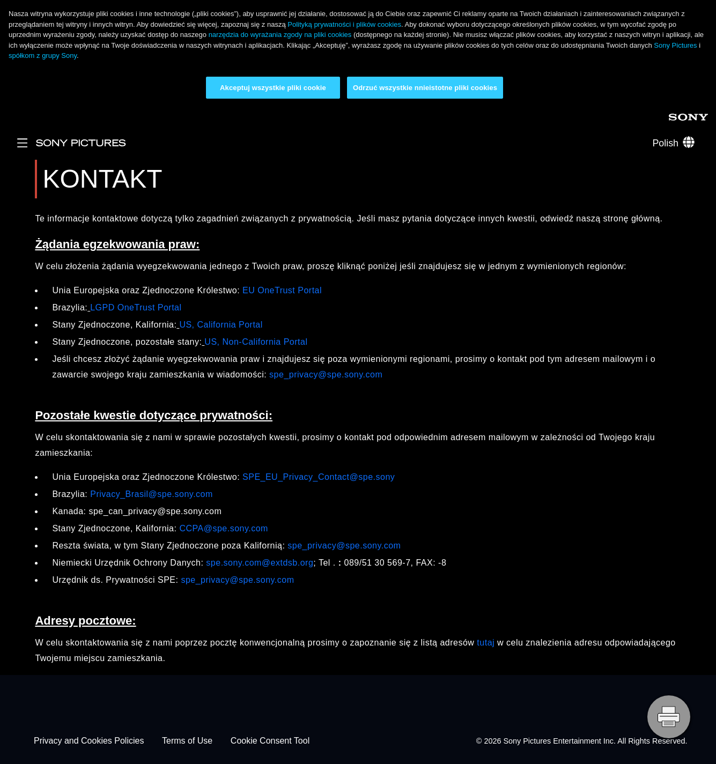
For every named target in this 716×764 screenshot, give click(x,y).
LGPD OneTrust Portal (135, 307)
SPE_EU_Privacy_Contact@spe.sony (318, 476)
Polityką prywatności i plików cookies (344, 24)
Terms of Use (187, 741)
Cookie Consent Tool (270, 741)
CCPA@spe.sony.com (223, 528)
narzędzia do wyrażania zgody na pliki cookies (280, 35)
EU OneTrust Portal (282, 290)
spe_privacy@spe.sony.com (325, 374)
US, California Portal (220, 324)
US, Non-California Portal (255, 341)
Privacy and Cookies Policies (89, 741)
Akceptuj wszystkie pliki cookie (273, 88)
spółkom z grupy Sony (43, 55)
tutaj (485, 642)
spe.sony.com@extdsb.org (259, 562)
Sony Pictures (675, 45)
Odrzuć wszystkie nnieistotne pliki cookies (425, 88)
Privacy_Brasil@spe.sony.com (151, 494)
